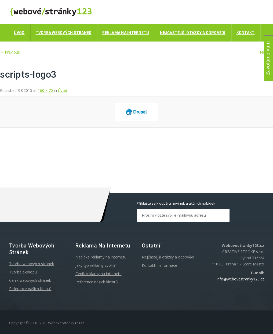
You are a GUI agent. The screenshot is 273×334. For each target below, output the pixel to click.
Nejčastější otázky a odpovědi (192, 33)
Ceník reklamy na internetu (98, 273)
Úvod (19, 33)
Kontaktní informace (159, 265)
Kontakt (245, 33)
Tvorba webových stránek (64, 33)
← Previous (10, 52)
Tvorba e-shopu (23, 272)
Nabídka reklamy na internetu (100, 257)
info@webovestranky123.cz (240, 279)
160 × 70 (45, 90)
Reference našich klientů (30, 288)
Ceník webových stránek (30, 280)
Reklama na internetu (125, 33)
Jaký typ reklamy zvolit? (95, 265)
